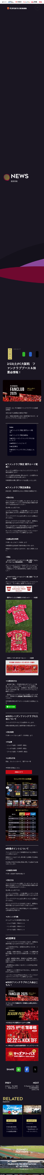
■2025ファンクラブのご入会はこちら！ (22, 450)
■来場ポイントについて (18, 443)
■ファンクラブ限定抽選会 (19, 435)
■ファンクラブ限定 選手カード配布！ (21, 431)
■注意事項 (14, 446)
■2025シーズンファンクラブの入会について (22, 439)
